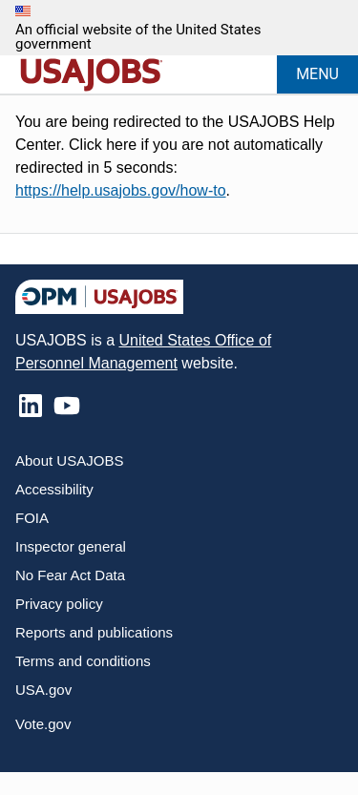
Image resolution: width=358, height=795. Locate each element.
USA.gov (43, 689)
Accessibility (54, 489)
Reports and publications (94, 632)
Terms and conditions (83, 661)
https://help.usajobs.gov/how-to (120, 190)
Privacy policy (59, 604)
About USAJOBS (69, 460)
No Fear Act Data (70, 575)
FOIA (32, 518)
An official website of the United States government (138, 37)
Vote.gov (43, 724)
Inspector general (70, 546)
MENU (317, 74)
